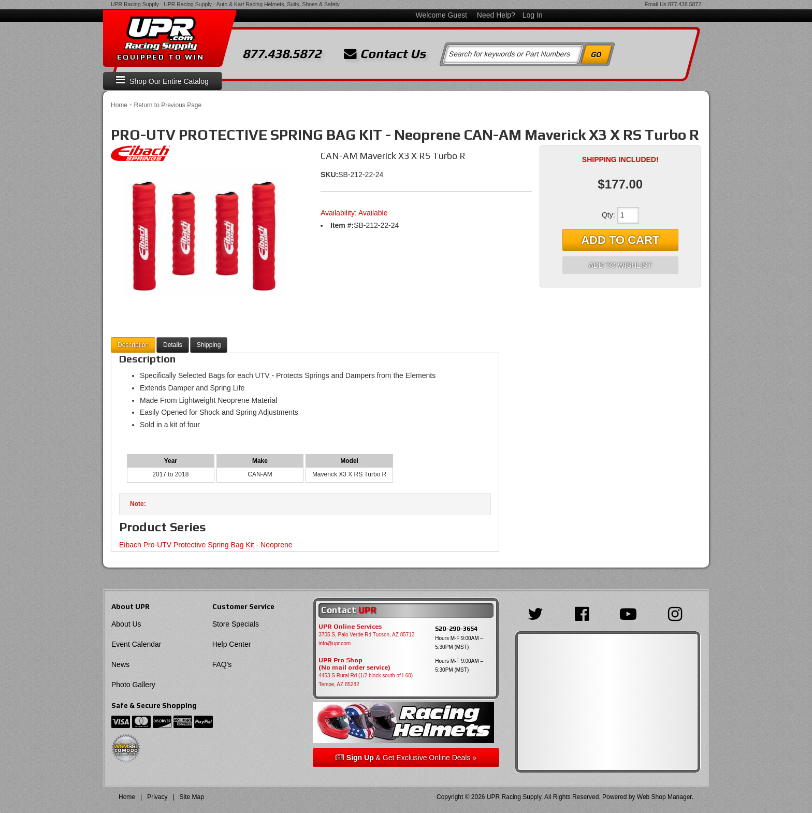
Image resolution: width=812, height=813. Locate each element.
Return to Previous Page (167, 105)
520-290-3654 (456, 628)
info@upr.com (334, 643)
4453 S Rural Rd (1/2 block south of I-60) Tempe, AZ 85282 (365, 680)
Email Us (655, 4)
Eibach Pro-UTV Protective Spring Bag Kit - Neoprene (206, 545)
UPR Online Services (350, 626)
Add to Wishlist (620, 265)
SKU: (329, 174)
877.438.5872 (684, 4)
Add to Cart (620, 240)
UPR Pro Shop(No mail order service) (354, 664)
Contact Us (385, 54)
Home (119, 105)
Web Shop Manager (664, 797)
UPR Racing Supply (135, 4)
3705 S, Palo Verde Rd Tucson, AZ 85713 (366, 634)
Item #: (342, 225)
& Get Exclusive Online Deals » (406, 757)
